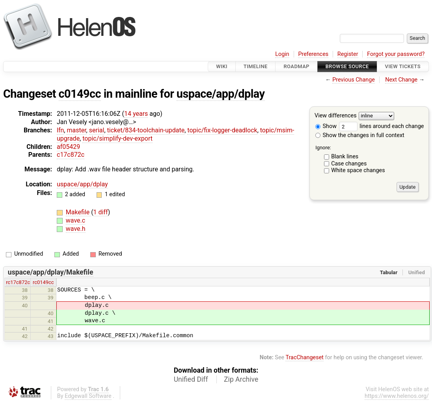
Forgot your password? (396, 54)
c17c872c (70, 154)
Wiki (221, 66)
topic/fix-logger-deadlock (222, 130)
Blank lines (344, 156)
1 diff (100, 212)
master (76, 130)
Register (347, 54)
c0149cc (80, 93)
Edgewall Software (88, 396)
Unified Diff (191, 379)
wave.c (75, 220)
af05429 (68, 146)
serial (96, 130)
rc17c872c (18, 282)
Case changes (349, 163)
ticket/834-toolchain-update (146, 130)
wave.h (76, 228)
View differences (336, 116)
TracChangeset (304, 357)
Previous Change (353, 79)
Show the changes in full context (359, 135)
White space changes (358, 170)
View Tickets (403, 66)
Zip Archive (241, 379)
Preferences (313, 54)
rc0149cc (43, 282)
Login (282, 54)
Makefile (78, 212)
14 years (136, 113)
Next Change (401, 79)
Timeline (256, 66)
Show (326, 126)
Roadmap (296, 66)
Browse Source (347, 66)
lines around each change (381, 126)
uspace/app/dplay (221, 93)
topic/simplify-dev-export (117, 138)
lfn (60, 130)
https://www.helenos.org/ (397, 396)
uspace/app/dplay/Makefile (50, 272)
